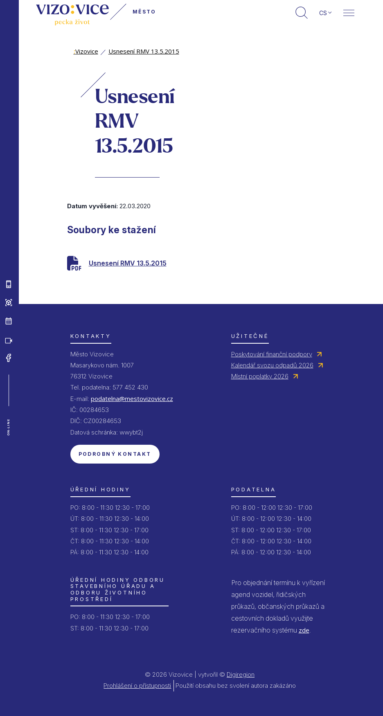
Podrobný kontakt (115, 454)
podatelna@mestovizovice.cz (132, 398)
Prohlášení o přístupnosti (137, 685)
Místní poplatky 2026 (259, 376)
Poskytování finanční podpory (271, 354)
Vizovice (86, 51)
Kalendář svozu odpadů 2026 (272, 365)
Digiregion (241, 674)
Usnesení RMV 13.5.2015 (143, 51)
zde (304, 630)
